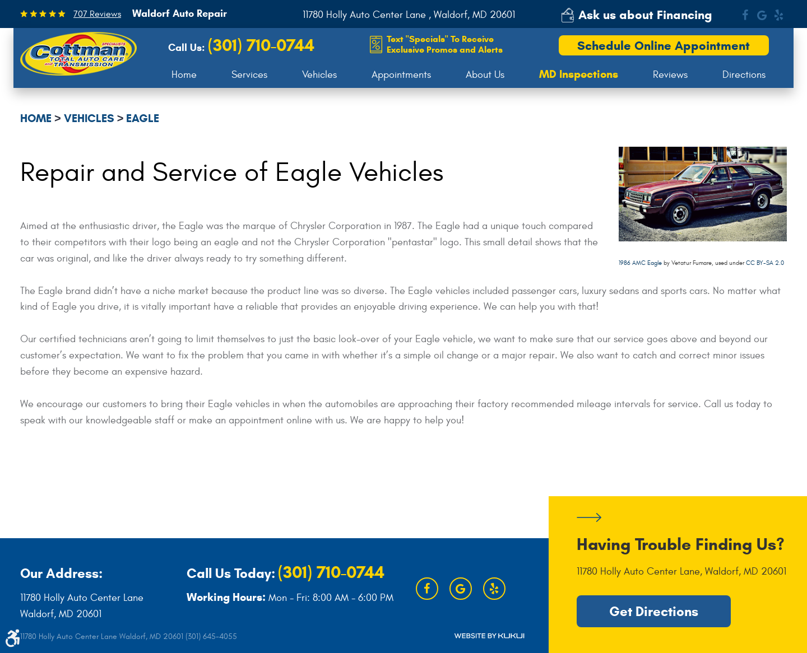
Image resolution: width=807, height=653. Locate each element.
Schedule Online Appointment (663, 45)
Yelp (778, 15)
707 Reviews (97, 14)
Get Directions (653, 611)
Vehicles (319, 75)
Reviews (670, 75)
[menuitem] (184, 75)
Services (249, 75)
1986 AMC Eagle (640, 263)
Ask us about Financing (645, 14)
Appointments (401, 75)
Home (184, 75)
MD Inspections (578, 74)
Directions (744, 75)
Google (761, 15)
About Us (485, 75)
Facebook (744, 15)
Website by (489, 635)
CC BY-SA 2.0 (765, 263)
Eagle (142, 118)
